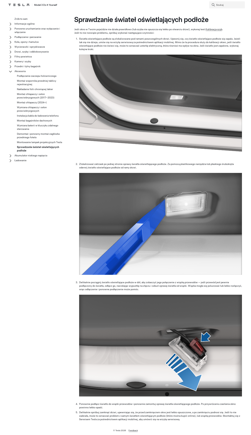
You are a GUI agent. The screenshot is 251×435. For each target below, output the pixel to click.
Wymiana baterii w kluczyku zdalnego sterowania (37, 127)
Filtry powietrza (23, 56)
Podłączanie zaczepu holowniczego (36, 76)
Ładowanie (20, 160)
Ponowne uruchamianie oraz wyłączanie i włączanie (37, 30)
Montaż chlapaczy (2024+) (32, 102)
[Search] (227, 5)
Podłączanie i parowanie (27, 37)
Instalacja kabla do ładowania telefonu (38, 115)
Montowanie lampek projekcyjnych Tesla (39, 142)
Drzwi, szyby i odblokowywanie (31, 51)
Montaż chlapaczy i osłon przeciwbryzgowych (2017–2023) (35, 96)
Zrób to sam (21, 18)
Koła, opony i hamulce (26, 41)
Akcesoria (20, 71)
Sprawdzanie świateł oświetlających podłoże (38, 149)
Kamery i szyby (22, 61)
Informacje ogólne (24, 23)
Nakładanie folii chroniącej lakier (35, 89)
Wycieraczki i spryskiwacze (29, 46)
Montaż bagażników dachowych (34, 120)
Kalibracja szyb (214, 29)
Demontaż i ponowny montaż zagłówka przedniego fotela (38, 135)
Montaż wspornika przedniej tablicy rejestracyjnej (36, 82)
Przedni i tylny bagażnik (27, 66)
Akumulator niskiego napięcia (30, 155)
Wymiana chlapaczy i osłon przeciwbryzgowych (32, 109)
